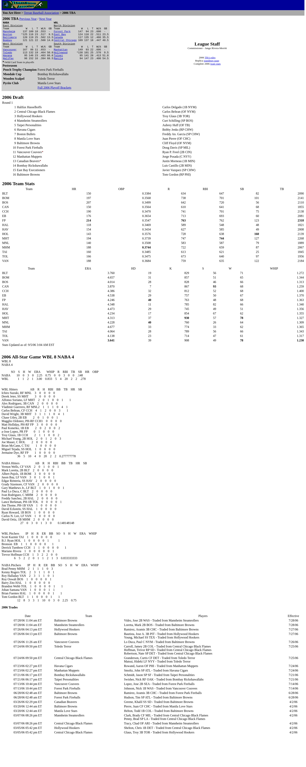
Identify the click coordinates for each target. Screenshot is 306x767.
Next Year (45, 19)
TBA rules (210, 61)
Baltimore (10, 40)
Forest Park (62, 33)
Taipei (58, 62)
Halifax (8, 66)
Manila (58, 66)
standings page (211, 64)
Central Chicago (65, 44)
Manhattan (60, 55)
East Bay (60, 37)
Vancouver (10, 55)
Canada (58, 40)
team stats (215, 67)
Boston (7, 37)
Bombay (7, 44)
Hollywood (60, 59)
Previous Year (28, 19)
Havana (7, 62)
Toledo (7, 59)
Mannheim (9, 33)
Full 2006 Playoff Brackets (54, 95)
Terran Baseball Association (41, 12)
